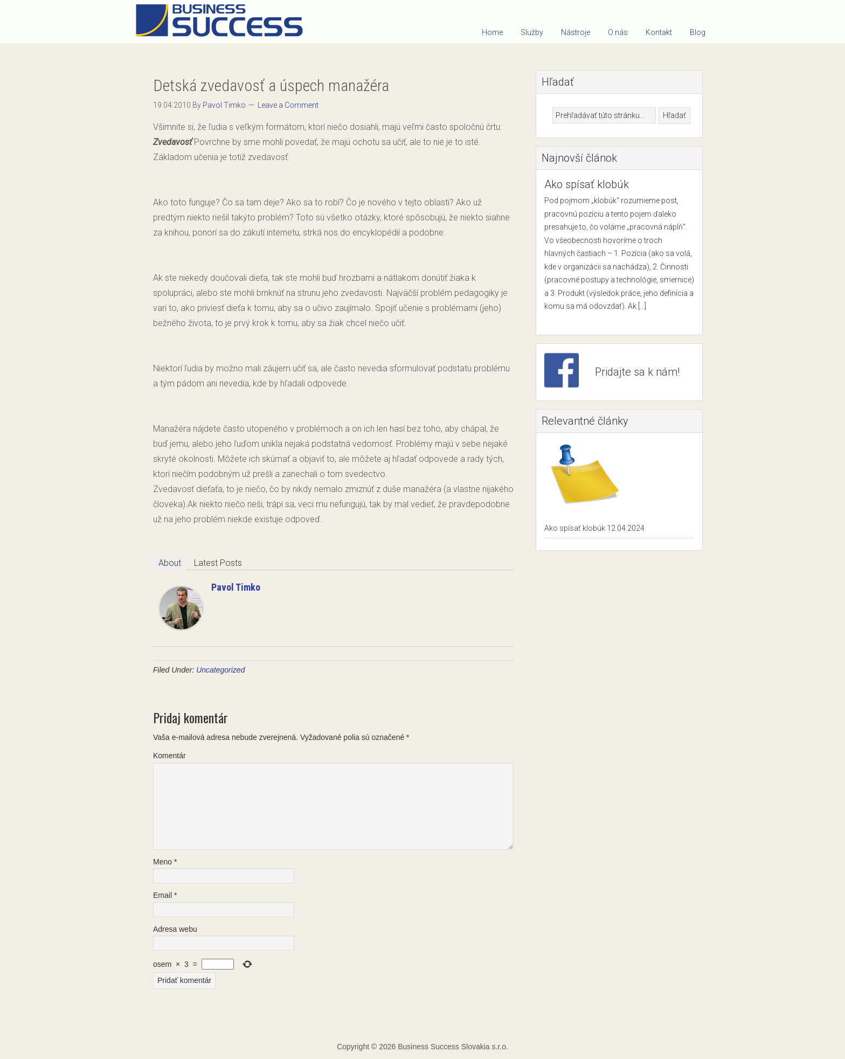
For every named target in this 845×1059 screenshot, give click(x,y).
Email (165, 895)
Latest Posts (218, 563)
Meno (165, 861)
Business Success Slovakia (223, 21)
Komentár (169, 755)
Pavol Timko (235, 587)
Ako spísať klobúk (586, 184)
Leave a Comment (288, 105)
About (169, 563)
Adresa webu (175, 929)
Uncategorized (220, 670)
